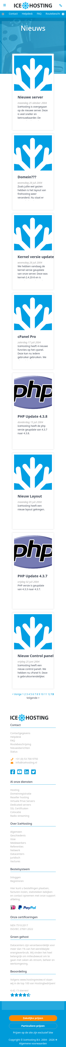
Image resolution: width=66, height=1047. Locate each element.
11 (45, 694)
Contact (13, 13)
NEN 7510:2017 (19, 925)
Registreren (17, 881)
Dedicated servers (20, 804)
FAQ (39, 13)
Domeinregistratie (20, 793)
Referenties (17, 846)
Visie (13, 839)
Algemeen (16, 831)
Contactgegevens (20, 733)
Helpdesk (27, 13)
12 (49, 694)
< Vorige (17, 694)
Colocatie (15, 812)
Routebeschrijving (20, 744)
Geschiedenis (18, 835)
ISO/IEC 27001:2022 (21, 929)
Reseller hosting (19, 797)
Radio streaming (19, 815)
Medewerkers (18, 842)
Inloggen (15, 877)
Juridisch (15, 857)
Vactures (15, 861)
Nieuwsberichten (20, 748)
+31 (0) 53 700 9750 (27, 758)
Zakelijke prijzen (33, 1018)
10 (42, 694)
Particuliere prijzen (33, 1025)
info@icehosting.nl (26, 762)
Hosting (14, 790)
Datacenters (17, 854)
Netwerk (15, 850)
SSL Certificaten (19, 808)
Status (14, 751)
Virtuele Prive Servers (22, 801)
